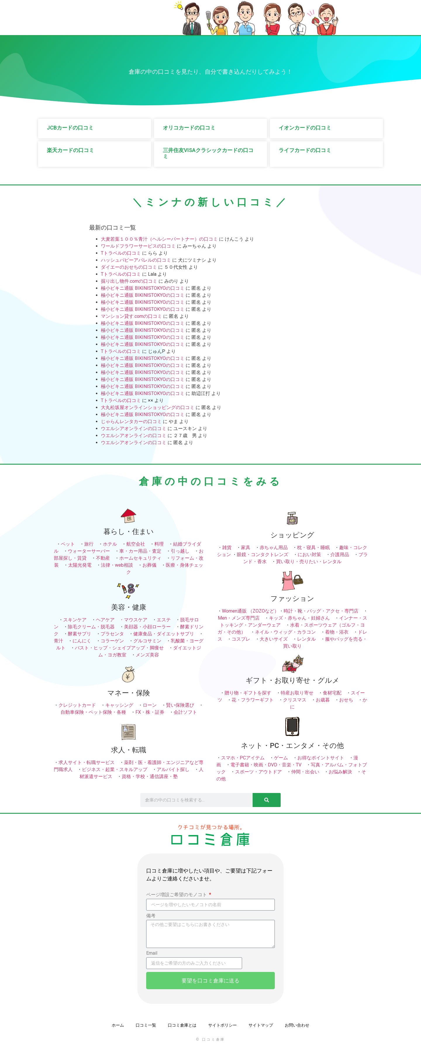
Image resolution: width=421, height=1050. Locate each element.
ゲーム (281, 758)
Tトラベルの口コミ (121, 253)
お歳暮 (323, 700)
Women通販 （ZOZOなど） (250, 611)
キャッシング (119, 705)
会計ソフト (185, 712)
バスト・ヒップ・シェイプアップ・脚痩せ (119, 648)
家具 (245, 547)
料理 (159, 544)
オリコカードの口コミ (189, 128)
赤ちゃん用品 (274, 547)
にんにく (82, 641)
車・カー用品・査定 (140, 551)
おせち (346, 700)
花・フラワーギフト (253, 700)
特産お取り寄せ (297, 693)
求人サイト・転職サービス (86, 762)
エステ (164, 620)
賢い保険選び (180, 705)
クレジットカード (77, 705)
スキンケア (75, 620)
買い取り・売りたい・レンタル (308, 561)
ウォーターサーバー (89, 551)
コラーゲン (112, 641)
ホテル (110, 544)
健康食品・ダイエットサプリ (163, 634)
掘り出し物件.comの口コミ (129, 281)
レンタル (306, 639)
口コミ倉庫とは (182, 1025)
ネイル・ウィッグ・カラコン (285, 632)
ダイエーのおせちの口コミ (129, 267)
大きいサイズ (274, 639)
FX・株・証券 (149, 712)
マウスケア (135, 620)
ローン (150, 705)
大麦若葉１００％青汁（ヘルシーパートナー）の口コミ (159, 239)
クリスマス (294, 700)
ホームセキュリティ (140, 558)
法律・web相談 (117, 565)
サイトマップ (261, 1025)
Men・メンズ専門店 (239, 618)
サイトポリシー (222, 1025)
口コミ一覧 (146, 1025)
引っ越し (180, 551)
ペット (68, 544)
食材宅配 (332, 693)
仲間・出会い (305, 772)
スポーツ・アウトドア (258, 772)
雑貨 (227, 547)
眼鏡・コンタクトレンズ (262, 554)
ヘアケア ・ (110, 620)
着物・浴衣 (336, 632)
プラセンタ (112, 634)
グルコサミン (147, 641)
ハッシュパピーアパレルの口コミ (136, 260)
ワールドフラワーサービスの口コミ (138, 246)
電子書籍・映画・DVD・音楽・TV (265, 765)
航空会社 (135, 544)
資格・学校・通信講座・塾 (150, 776)
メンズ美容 (147, 655)
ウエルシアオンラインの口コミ (133, 428)
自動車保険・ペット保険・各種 (93, 712)
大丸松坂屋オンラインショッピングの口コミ (147, 407)
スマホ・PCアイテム (243, 758)
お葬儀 (149, 565)
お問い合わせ (297, 1025)
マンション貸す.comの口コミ (131, 316)
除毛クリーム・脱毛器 (91, 627)
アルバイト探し (173, 769)
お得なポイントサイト (320, 758)
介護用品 (339, 554)
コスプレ (241, 639)
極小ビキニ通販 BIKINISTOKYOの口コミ (142, 288)
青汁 (58, 641)
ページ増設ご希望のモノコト (177, 894)
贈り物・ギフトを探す (248, 693)
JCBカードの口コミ (70, 128)
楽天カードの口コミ (70, 150)
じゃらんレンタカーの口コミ (131, 421)
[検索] (267, 800)
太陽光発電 (80, 565)
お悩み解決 (340, 772)
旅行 (89, 544)
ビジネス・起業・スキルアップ (114, 769)
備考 (151, 915)
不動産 (103, 558)
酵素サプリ (79, 634)
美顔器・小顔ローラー (147, 627)
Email (151, 953)
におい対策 (309, 554)
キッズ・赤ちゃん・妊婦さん (299, 618)
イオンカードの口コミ (305, 128)
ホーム (118, 1025)
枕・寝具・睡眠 (313, 547)
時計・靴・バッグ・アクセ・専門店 (321, 611)
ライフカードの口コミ (305, 150)
